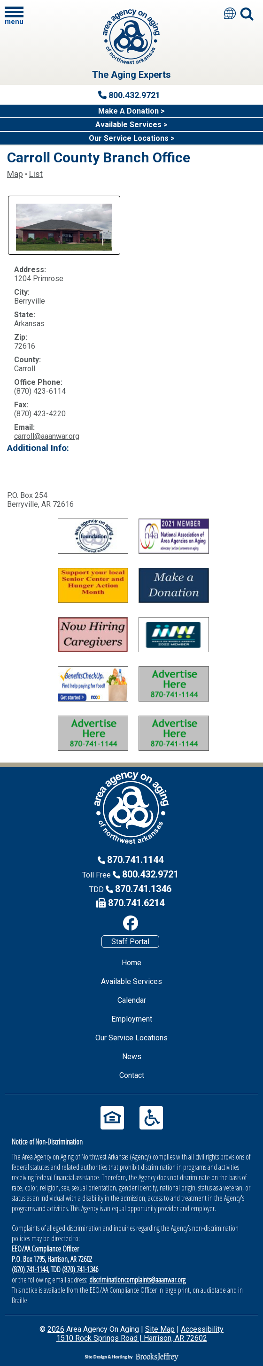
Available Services (131, 981)
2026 (55, 1329)
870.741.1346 (143, 888)
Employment (131, 1019)
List (36, 174)
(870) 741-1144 (30, 1269)
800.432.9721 (150, 874)
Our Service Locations (131, 1037)
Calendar (131, 1000)
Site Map (160, 1329)
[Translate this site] (230, 13)
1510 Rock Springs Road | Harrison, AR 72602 (131, 1338)
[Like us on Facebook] (130, 923)
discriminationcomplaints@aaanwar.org (137, 1279)
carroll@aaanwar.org (46, 436)
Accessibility (202, 1329)
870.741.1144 (135, 859)
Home (131, 962)
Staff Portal (130, 941)
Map (15, 174)
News (131, 1056)
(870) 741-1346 (80, 1269)
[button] (14, 15)
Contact (131, 1075)
